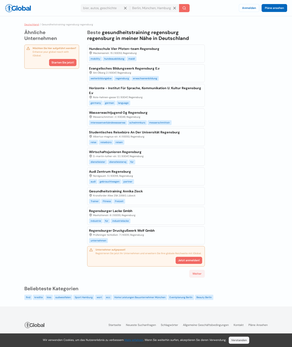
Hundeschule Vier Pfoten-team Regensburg (124, 49)
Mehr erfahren (134, 340)
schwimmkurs (137, 122)
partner (127, 181)
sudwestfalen (63, 297)
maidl (131, 58)
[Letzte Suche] (184, 8)
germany (96, 103)
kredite (38, 297)
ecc (108, 297)
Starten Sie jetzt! (63, 62)
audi (93, 181)
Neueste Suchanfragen (141, 325)
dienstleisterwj (117, 162)
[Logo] (18, 8)
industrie (96, 221)
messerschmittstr (159, 122)
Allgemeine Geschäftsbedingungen (206, 325)
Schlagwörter (169, 325)
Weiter (197, 273)
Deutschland (31, 24)
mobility (95, 58)
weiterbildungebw (101, 78)
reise (93, 142)
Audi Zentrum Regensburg (110, 171)
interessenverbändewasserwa (108, 122)
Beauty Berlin (204, 297)
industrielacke (120, 221)
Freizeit (119, 201)
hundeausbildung (114, 58)
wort (99, 297)
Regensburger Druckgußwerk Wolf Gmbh (122, 230)
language (123, 103)
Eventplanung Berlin (181, 297)
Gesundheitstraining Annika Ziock (116, 191)
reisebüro (106, 142)
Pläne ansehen (274, 8)
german (109, 103)
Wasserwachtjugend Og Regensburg (118, 112)
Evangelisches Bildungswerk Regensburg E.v (124, 68)
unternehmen (98, 240)
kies (49, 297)
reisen (119, 142)
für (132, 162)
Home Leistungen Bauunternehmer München (139, 297)
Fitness (107, 201)
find (28, 297)
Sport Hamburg (84, 297)
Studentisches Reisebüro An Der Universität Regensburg (134, 132)
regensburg (122, 78)
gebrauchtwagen (109, 181)
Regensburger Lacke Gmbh (110, 211)
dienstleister (98, 162)
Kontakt (239, 325)
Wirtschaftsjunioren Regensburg (115, 152)
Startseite (114, 325)
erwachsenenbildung (145, 78)
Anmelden (249, 8)
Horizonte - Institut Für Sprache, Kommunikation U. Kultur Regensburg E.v (145, 90)
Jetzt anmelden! (189, 260)
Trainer (95, 201)
